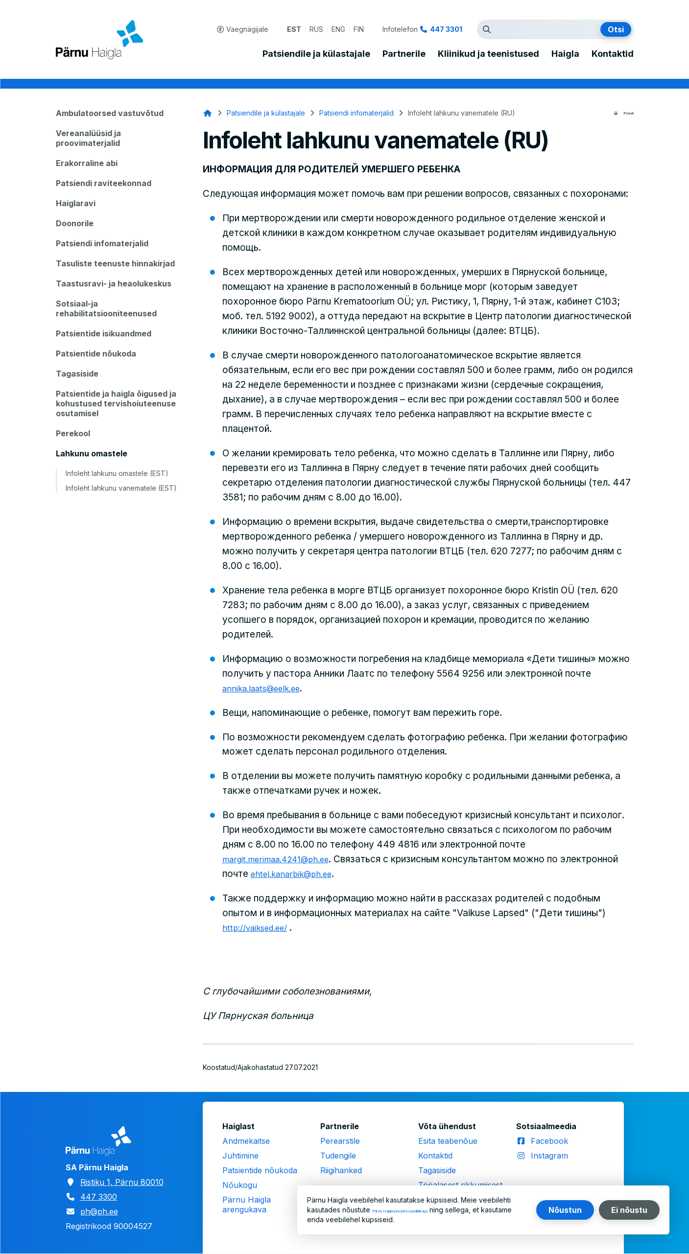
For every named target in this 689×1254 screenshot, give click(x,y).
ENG (338, 29)
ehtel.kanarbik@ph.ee (357, 873)
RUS (316, 29)
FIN (359, 29)
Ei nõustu (629, 1210)
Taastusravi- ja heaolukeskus (113, 283)
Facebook (549, 1141)
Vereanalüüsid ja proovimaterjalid (88, 138)
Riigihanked (341, 1170)
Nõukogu (239, 1185)
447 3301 (446, 29)
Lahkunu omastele (91, 453)
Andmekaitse (246, 1141)
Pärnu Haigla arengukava (246, 1204)
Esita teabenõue (447, 1141)
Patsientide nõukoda (96, 353)
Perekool (73, 433)
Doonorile (75, 223)
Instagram (549, 1155)
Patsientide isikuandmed (103, 333)
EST (294, 29)
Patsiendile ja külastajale (316, 54)
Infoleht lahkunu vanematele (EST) (121, 488)
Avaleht (208, 113)
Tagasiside (77, 374)
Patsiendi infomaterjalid (102, 243)
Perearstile (340, 1141)
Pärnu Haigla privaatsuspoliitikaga (426, 1210)
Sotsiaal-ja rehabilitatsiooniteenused (106, 308)
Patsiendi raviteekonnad (103, 183)
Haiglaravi (75, 203)
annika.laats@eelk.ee (267, 688)
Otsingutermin (489, 29)
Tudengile (338, 1155)
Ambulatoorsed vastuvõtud (110, 113)
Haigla (565, 54)
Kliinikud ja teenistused (488, 54)
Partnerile (404, 54)
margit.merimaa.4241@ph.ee (283, 859)
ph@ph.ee (99, 1211)
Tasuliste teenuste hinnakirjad (115, 263)
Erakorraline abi (87, 163)
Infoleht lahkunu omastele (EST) (117, 473)
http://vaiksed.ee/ (260, 927)
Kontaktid (613, 54)
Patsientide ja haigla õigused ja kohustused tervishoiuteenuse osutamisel (116, 403)
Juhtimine (240, 1155)
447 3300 (98, 1197)
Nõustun (565, 1210)
